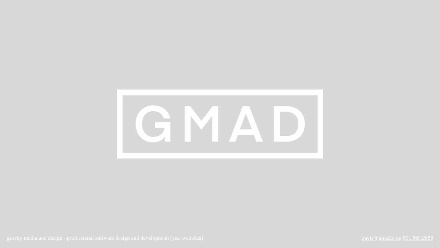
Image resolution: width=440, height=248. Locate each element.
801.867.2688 (418, 238)
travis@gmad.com (381, 238)
